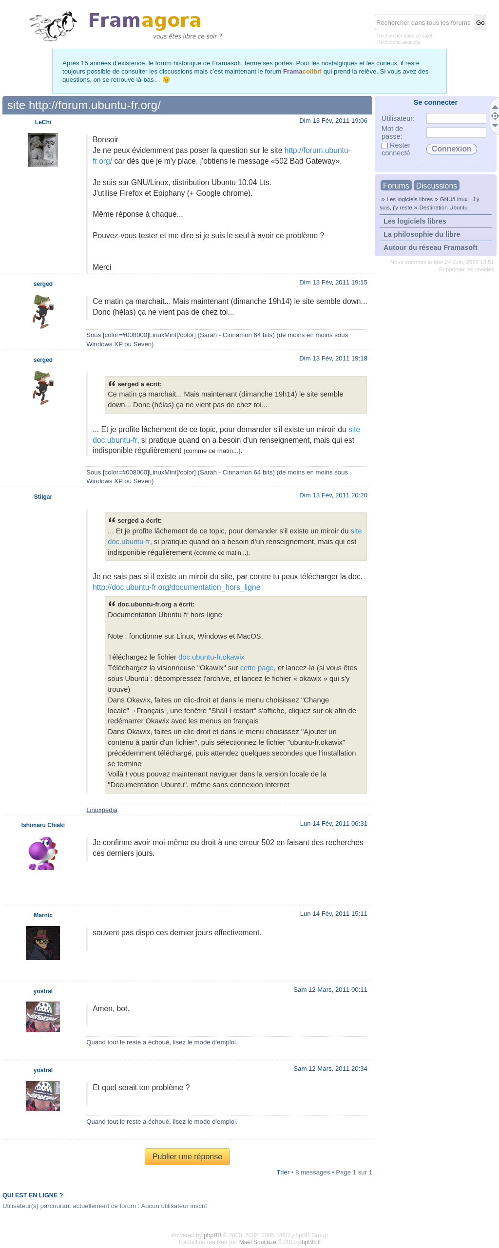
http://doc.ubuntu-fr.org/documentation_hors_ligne (176, 587)
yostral (43, 991)
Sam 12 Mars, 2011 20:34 (330, 1068)
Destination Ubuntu (443, 207)
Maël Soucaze (257, 1242)
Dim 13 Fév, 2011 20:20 (333, 495)
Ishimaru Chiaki (43, 825)
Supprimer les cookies (466, 269)
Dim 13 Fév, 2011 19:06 (333, 120)
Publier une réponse (187, 1157)
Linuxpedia (101, 809)
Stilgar (43, 496)
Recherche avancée (399, 42)
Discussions (436, 186)
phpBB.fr (309, 1242)
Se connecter (436, 102)
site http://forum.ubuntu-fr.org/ (84, 105)
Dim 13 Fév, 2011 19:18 (333, 358)
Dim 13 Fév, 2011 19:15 (333, 282)
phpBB (212, 1235)
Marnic (43, 915)
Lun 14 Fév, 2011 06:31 (333, 823)
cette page (257, 668)
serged (43, 284)
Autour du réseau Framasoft (431, 247)
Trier (283, 1172)
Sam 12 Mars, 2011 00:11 (330, 989)
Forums (396, 186)
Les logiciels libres (409, 199)
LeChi (43, 122)
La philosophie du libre (422, 234)
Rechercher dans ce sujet (404, 35)
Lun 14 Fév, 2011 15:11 (333, 913)
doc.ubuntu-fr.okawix (211, 657)
